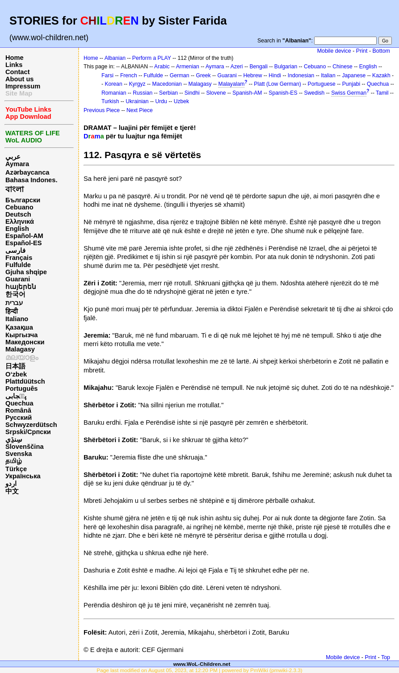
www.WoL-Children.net (202, 664)
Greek (203, 75)
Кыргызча (21, 335)
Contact (17, 71)
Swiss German (348, 93)
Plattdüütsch (25, 381)
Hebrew (253, 75)
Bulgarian (285, 66)
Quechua (19, 403)
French (128, 75)
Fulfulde (18, 264)
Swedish (314, 93)
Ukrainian (137, 101)
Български (22, 200)
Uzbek (181, 101)
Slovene (216, 93)
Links (13, 64)
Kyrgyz (137, 84)
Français (18, 257)
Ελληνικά (19, 221)
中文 (12, 491)
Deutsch (18, 214)
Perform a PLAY (151, 58)
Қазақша (19, 327)
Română (18, 410)
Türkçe (16, 468)
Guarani (17, 279)
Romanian (113, 93)
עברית (14, 302)
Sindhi (192, 93)
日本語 (15, 366)
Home (14, 57)
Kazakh (381, 75)
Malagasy (20, 349)
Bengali (258, 66)
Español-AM (24, 235)
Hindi (275, 75)
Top (385, 657)
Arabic (161, 66)
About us (19, 79)
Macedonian (167, 84)
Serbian (168, 93)
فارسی (15, 250)
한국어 (15, 294)
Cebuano (19, 207)
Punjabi (351, 84)
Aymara (17, 163)
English (17, 228)
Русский (18, 417)
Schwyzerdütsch (31, 424)
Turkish (110, 101)
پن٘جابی (15, 396)
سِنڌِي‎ (13, 439)
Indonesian (301, 75)
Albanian (115, 58)
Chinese (342, 66)
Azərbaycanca (27, 172)
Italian (328, 75)
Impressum (22, 86)
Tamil (382, 93)
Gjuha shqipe (26, 272)
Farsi (107, 75)
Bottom (381, 51)
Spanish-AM (247, 93)
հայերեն (20, 286)
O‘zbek (16, 374)
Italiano (16, 318)
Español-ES (23, 243)
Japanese (354, 75)
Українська (23, 476)
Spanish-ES (283, 93)
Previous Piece (102, 110)
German (179, 75)
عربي (13, 156)
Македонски (25, 342)
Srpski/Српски (28, 431)
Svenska (18, 453)
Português (21, 388)
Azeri (237, 66)
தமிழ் (13, 460)
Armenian (187, 66)
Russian (142, 93)
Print (362, 51)
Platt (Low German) (277, 84)
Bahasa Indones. (31, 180)
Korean (113, 84)
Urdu (161, 101)
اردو (11, 483)
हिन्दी (11, 311)
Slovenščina (24, 446)
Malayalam (231, 84)
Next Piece (139, 110)
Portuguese (322, 84)
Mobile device (334, 51)
